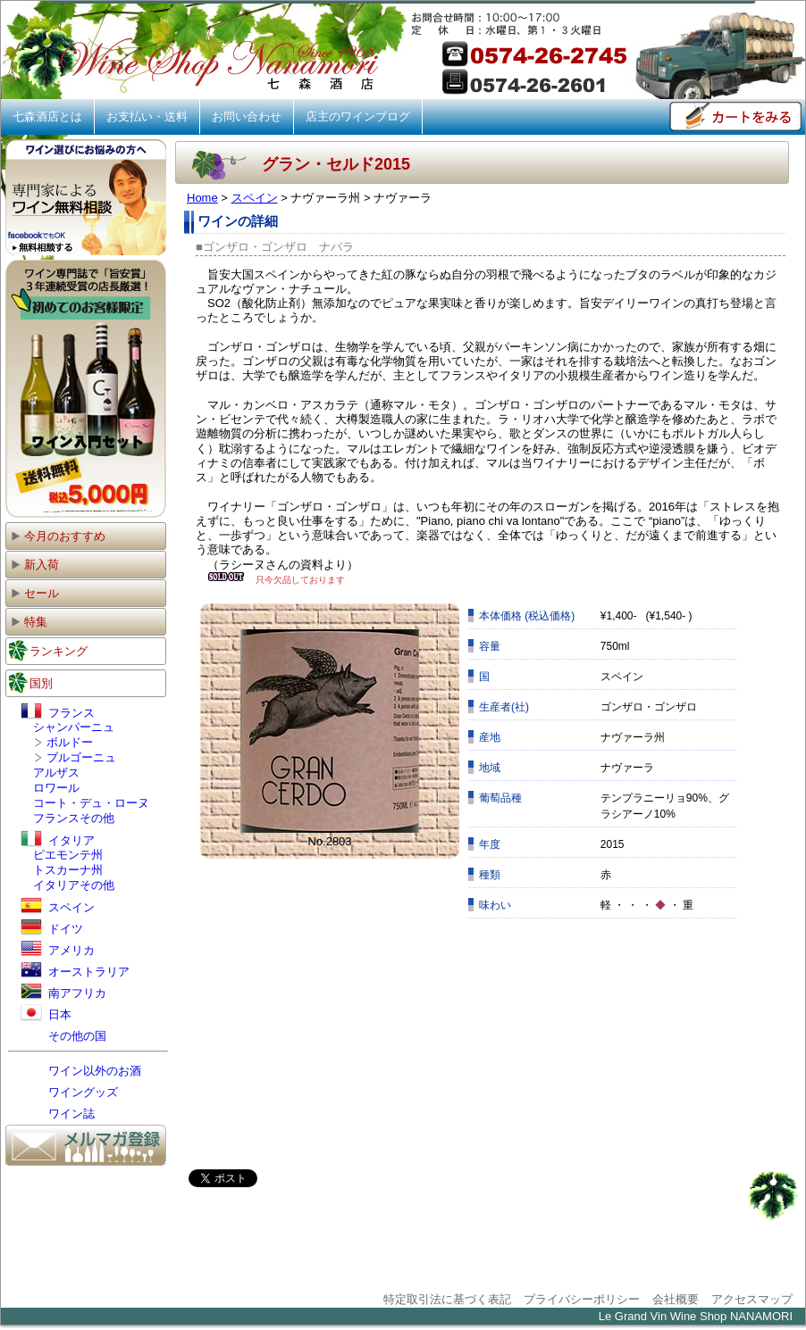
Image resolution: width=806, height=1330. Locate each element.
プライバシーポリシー (582, 1299)
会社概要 (675, 1299)
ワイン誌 (58, 1113)
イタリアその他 (73, 885)
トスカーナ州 (68, 870)
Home (202, 197)
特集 (29, 621)
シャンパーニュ (73, 727)
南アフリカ (63, 993)
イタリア (58, 840)
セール (35, 593)
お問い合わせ (246, 116)
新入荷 (35, 564)
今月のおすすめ (58, 536)
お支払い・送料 (147, 116)
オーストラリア (75, 971)
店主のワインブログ (358, 116)
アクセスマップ (752, 1299)
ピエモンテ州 (68, 854)
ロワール (56, 787)
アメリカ (58, 950)
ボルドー (69, 742)
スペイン (254, 197)
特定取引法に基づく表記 (447, 1299)
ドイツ (52, 928)
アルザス (56, 772)
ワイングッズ (69, 1092)
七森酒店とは (47, 116)
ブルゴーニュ (81, 757)
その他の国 (63, 1036)
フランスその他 (73, 818)
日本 (46, 1014)
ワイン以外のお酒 (81, 1070)
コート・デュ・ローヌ (91, 803)
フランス (58, 712)
